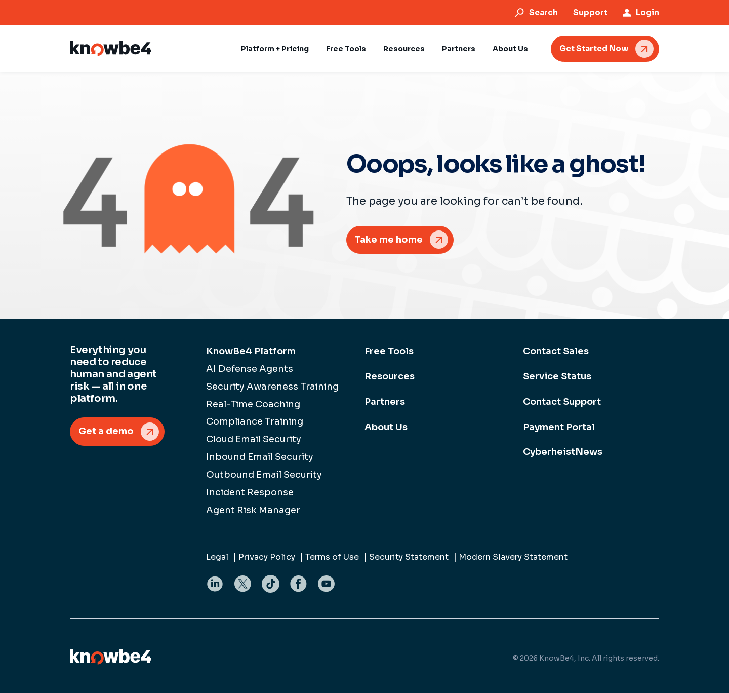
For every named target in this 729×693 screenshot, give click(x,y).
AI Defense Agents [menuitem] (249, 368)
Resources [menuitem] (389, 376)
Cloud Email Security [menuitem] (253, 439)
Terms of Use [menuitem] (332, 557)
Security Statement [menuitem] (409, 557)
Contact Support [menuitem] (562, 401)
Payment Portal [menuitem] (559, 427)
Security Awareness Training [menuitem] (272, 386)
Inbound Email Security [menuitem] (259, 457)
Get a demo (106, 431)
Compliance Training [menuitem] (254, 421)
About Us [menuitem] (386, 427)
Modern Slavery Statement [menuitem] (513, 557)
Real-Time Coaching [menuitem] (253, 404)
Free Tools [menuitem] (389, 351)
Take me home (389, 239)
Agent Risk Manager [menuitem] (253, 510)
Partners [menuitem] (384, 401)
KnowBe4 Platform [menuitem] (251, 351)
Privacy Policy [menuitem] (266, 557)
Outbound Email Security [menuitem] (264, 474)
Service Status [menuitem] (557, 376)
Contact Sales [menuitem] (556, 351)
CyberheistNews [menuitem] (562, 451)
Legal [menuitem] (217, 557)
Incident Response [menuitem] (250, 492)
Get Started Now (593, 48)
